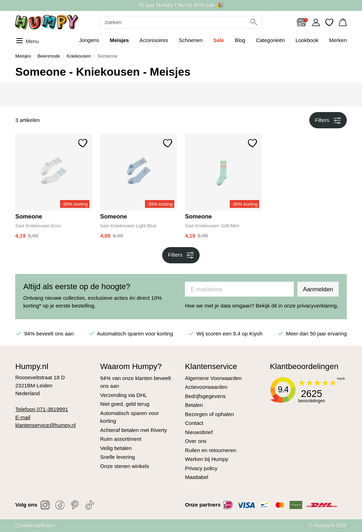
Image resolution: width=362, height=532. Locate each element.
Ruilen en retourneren (210, 450)
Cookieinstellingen (35, 525)
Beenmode (48, 56)
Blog (240, 40)
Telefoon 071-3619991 (41, 409)
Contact (194, 423)
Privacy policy (201, 468)
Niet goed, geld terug (124, 404)
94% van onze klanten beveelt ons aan (135, 382)
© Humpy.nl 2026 (327, 525)
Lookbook (307, 40)
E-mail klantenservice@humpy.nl (45, 421)
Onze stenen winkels (124, 466)
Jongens (89, 40)
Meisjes (119, 40)
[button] (343, 22)
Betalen (194, 405)
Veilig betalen (116, 448)
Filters (328, 120)
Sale (218, 40)
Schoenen (191, 40)
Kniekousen (78, 56)
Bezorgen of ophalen (209, 414)
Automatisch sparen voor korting (129, 417)
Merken (338, 40)
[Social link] (45, 504)
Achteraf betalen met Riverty (133, 430)
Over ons (195, 441)
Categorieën (270, 40)
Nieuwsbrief (198, 432)
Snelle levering (117, 457)
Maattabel (196, 477)
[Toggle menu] (29, 40)
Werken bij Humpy (206, 459)
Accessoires (154, 40)
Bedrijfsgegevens (205, 396)
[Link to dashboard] (316, 22)
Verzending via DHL (123, 395)
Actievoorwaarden (206, 387)
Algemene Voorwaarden (213, 378)
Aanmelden (318, 289)
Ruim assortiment (120, 439)
